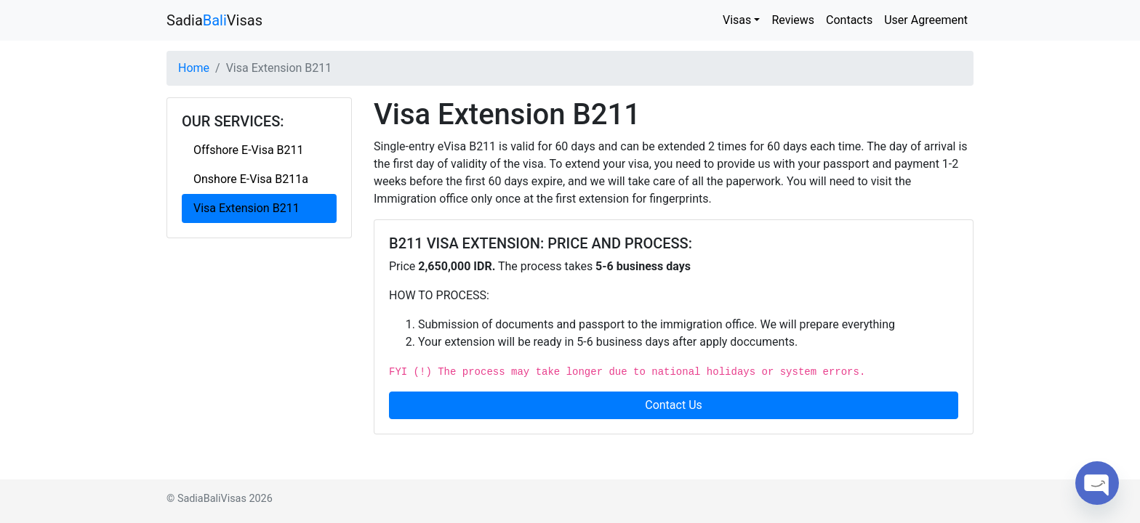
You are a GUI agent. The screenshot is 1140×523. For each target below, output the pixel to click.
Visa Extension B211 (246, 208)
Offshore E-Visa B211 (248, 150)
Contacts (849, 20)
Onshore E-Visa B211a (250, 179)
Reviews (792, 20)
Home (193, 68)
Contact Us (673, 405)
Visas (737, 20)
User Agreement (926, 20)
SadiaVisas (214, 20)
